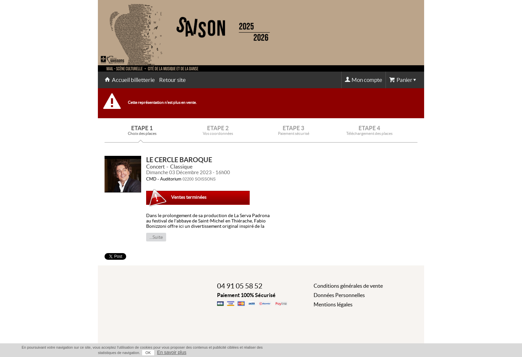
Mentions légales (333, 304)
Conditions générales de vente (348, 286)
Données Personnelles (339, 295)
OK (148, 353)
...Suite (156, 237)
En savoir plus (171, 352)
